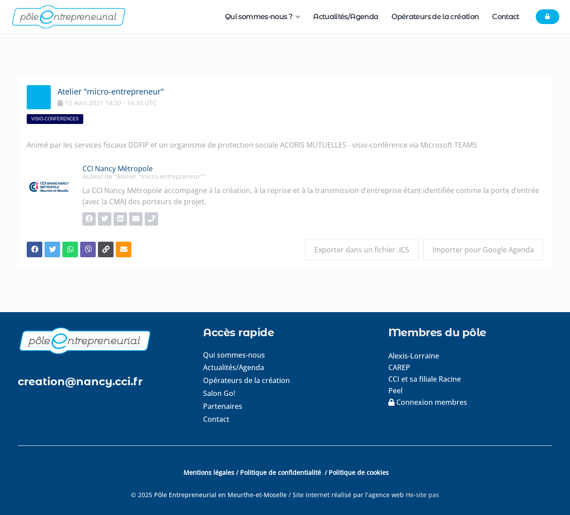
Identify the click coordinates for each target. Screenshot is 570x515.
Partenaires (222, 406)
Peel (395, 391)
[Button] (547, 17)
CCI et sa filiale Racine (425, 379)
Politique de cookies (359, 472)
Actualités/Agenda (233, 367)
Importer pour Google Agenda (483, 250)
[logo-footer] (100, 340)
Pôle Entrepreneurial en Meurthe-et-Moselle (220, 494)
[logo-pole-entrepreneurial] (68, 16)
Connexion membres (427, 402)
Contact (216, 419)
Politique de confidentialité (281, 472)
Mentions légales (208, 472)
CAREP (399, 367)
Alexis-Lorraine (413, 356)
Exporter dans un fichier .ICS (361, 250)
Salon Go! (219, 393)
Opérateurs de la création (246, 380)
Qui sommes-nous (234, 355)
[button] (296, 16)
